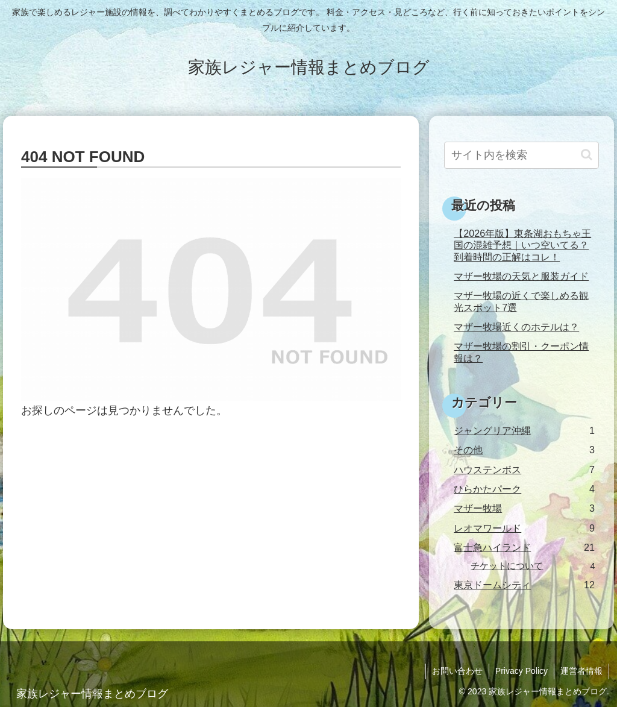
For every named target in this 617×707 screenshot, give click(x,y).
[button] (586, 155)
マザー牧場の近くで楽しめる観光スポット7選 (521, 301)
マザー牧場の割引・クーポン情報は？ (521, 352)
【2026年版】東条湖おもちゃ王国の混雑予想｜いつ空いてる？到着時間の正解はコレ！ (522, 245)
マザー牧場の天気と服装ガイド (521, 276)
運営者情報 (581, 671)
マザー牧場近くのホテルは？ (516, 326)
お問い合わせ (457, 671)
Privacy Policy (521, 671)
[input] (521, 155)
